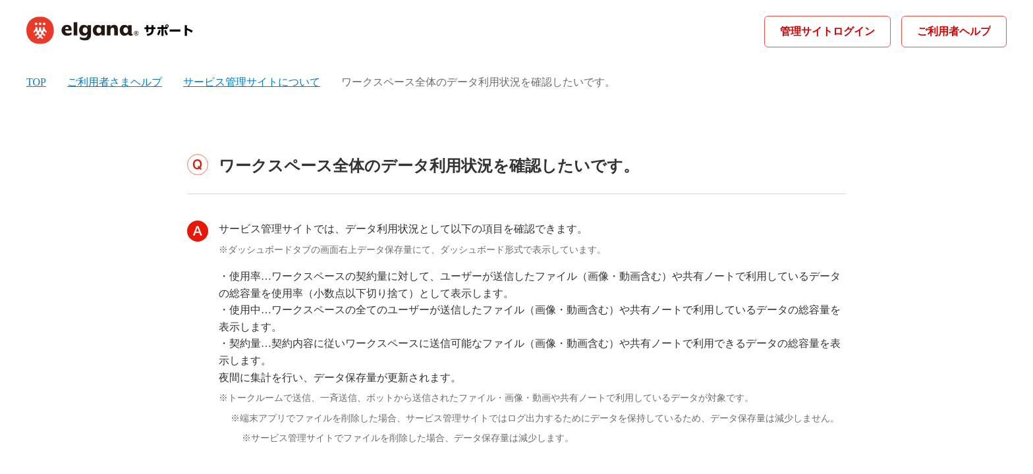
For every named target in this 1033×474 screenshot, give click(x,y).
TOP (36, 82)
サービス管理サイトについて (251, 82)
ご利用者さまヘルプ (114, 82)
